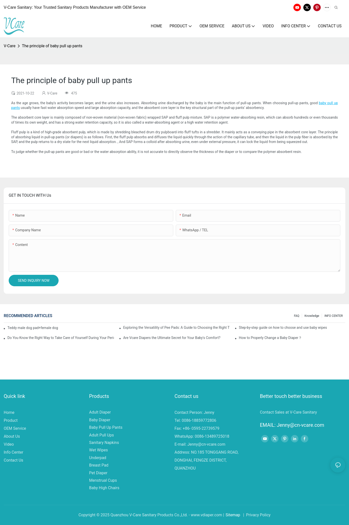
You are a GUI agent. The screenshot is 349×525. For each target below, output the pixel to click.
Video (9, 444)
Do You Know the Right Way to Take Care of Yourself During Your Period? (60, 338)
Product (11, 420)
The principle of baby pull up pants (52, 46)
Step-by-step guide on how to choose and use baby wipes (283, 328)
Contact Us (13, 460)
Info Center (13, 452)
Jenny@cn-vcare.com (206, 444)
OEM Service (15, 428)
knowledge (312, 316)
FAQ (296, 316)
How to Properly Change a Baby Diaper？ (270, 338)
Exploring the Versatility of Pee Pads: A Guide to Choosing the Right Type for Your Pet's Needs (176, 328)
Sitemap (233, 515)
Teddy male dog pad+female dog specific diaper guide (33, 328)
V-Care (9, 46)
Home (9, 412)
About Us (12, 436)
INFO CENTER (333, 316)
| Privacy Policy (256, 515)
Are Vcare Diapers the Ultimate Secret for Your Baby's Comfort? (171, 338)
